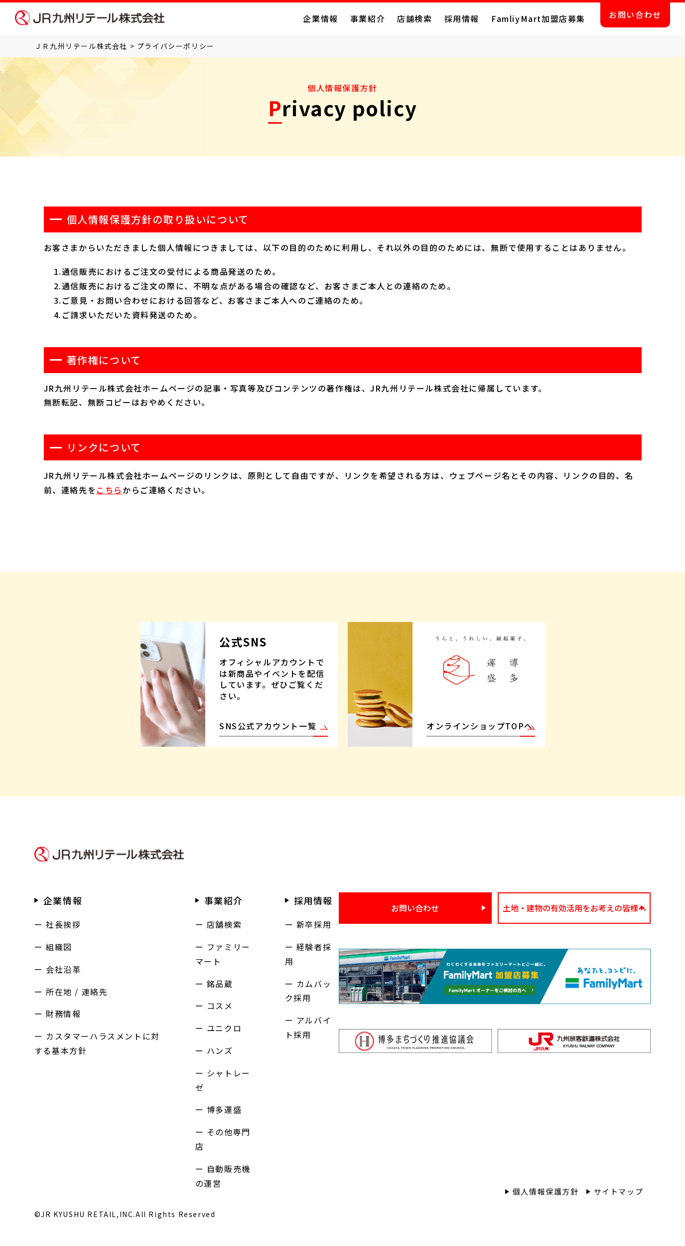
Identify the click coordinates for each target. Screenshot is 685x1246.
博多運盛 (224, 1109)
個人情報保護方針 (546, 1191)
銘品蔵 (220, 984)
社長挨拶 (63, 924)
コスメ (220, 1006)
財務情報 (63, 1014)
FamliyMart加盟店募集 (538, 18)
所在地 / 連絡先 (77, 992)
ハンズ (220, 1050)
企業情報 (320, 18)
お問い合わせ (635, 14)
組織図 (59, 947)
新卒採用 (313, 924)
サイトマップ (619, 1191)
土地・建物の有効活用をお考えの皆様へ (574, 908)
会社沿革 (63, 969)
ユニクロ (224, 1028)
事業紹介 (367, 18)
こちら (109, 490)
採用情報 (461, 18)
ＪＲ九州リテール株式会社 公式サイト (89, 18)
